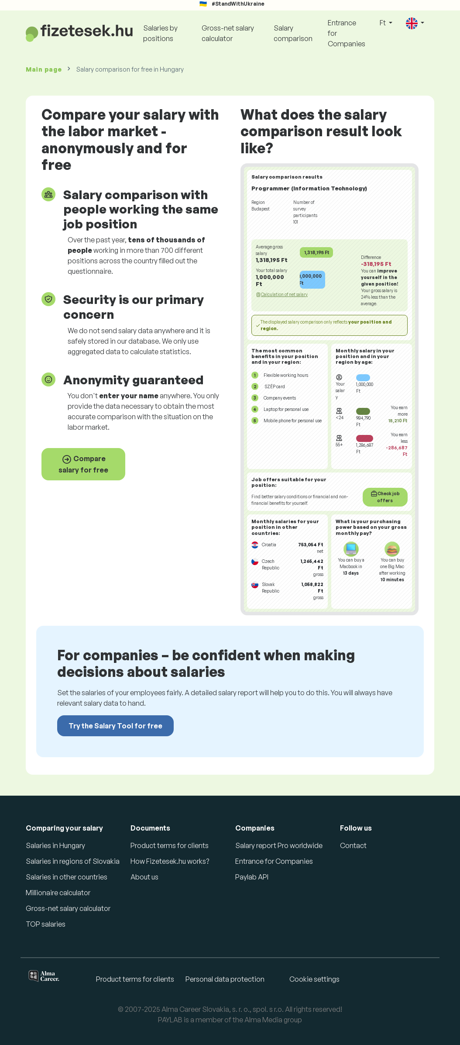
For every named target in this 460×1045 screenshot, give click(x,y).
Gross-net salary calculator (228, 33)
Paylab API (251, 877)
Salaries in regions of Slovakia (73, 861)
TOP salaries (45, 924)
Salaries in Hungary (55, 845)
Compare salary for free (83, 464)
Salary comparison (293, 33)
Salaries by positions (160, 33)
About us (144, 877)
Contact (353, 845)
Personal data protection (224, 979)
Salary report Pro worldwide (279, 845)
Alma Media (263, 1019)
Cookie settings (314, 979)
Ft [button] (383, 22)
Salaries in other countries (66, 877)
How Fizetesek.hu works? (169, 861)
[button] (415, 23)
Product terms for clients (169, 845)
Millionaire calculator (58, 892)
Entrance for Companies (346, 33)
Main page (44, 69)
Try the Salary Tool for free (115, 725)
